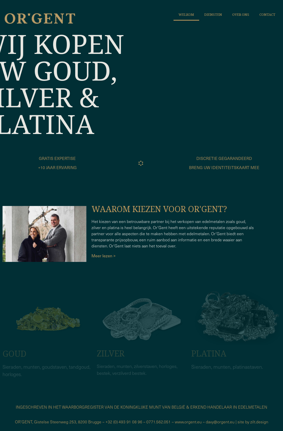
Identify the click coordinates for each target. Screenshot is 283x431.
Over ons (240, 14)
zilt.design (259, 421)
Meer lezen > (104, 255)
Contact (267, 14)
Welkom (186, 14)
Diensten (213, 14)
